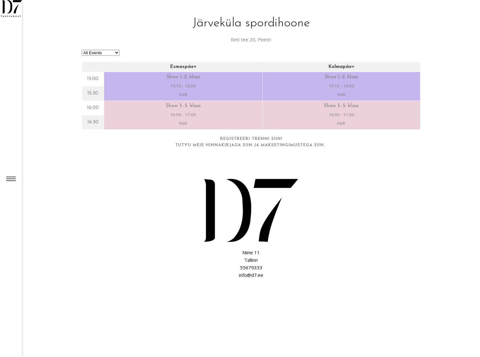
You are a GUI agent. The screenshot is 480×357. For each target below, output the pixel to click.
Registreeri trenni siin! (251, 139)
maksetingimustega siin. (294, 145)
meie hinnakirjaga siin (222, 145)
